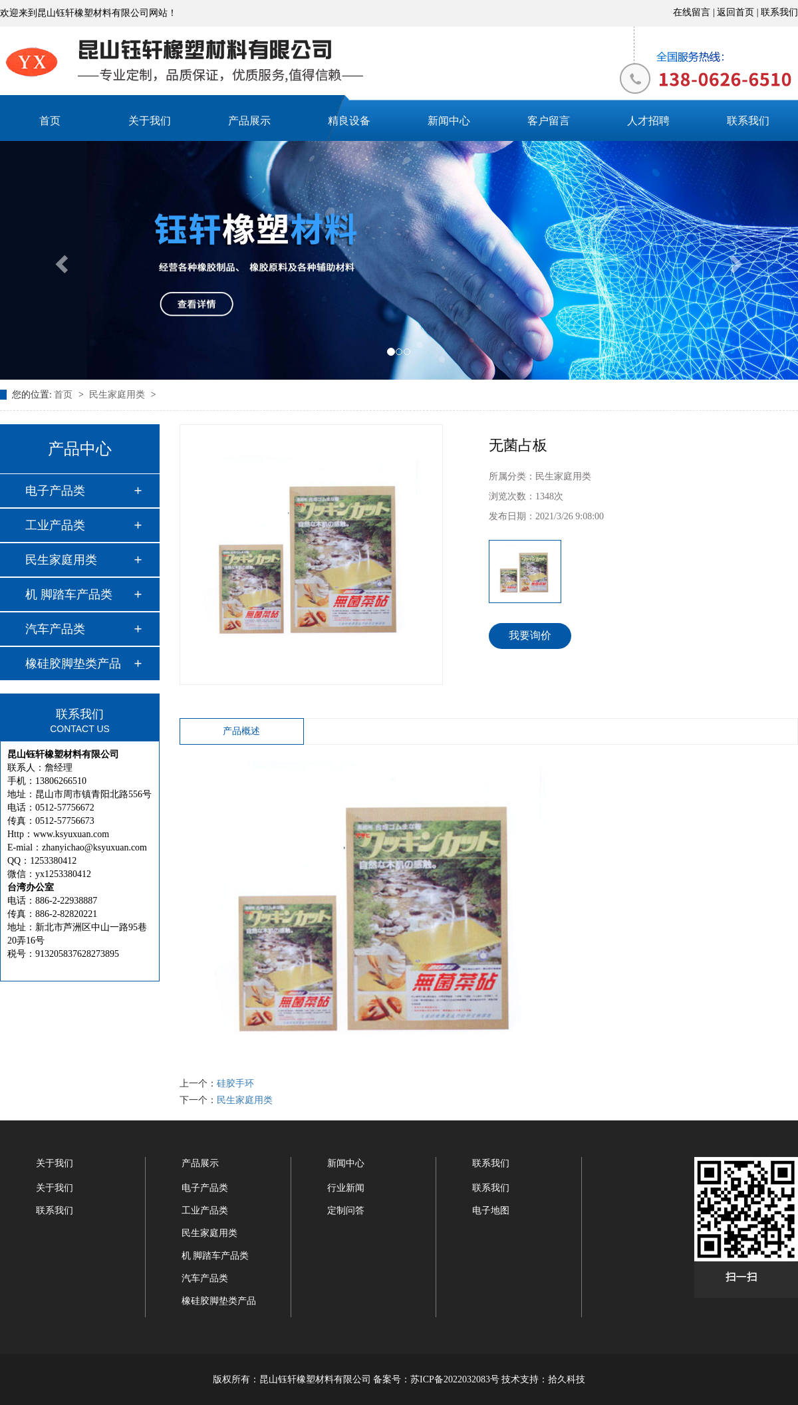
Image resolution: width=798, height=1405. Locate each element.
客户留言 (548, 120)
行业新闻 (345, 1188)
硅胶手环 (235, 1083)
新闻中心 (449, 120)
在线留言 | (695, 12)
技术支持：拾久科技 (543, 1379)
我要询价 (530, 635)
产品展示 (249, 120)
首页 (50, 120)
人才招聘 (648, 120)
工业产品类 (55, 525)
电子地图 (490, 1210)
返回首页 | (739, 12)
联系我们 (779, 12)
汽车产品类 (55, 629)
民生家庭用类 (118, 395)
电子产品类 (55, 490)
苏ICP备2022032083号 (454, 1379)
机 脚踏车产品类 (68, 594)
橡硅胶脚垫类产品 (73, 663)
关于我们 (149, 120)
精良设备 (349, 120)
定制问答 (345, 1210)
